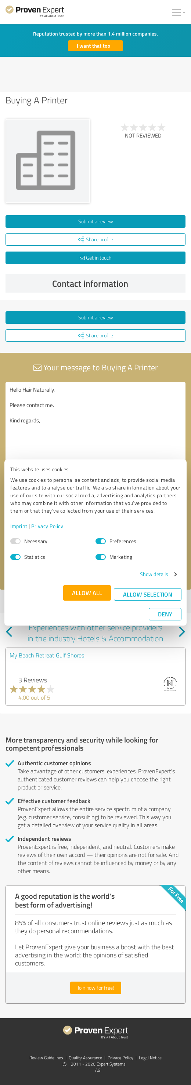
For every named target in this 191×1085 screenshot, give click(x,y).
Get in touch (95, 257)
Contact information (117, 283)
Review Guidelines (46, 1058)
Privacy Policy (47, 526)
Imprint (19, 526)
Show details (154, 574)
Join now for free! (96, 987)
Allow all (87, 593)
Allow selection (147, 594)
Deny (165, 614)
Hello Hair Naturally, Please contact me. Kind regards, (95, 423)
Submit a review (95, 221)
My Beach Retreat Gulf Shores (47, 655)
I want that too (93, 46)
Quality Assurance (85, 1058)
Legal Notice (150, 1058)
